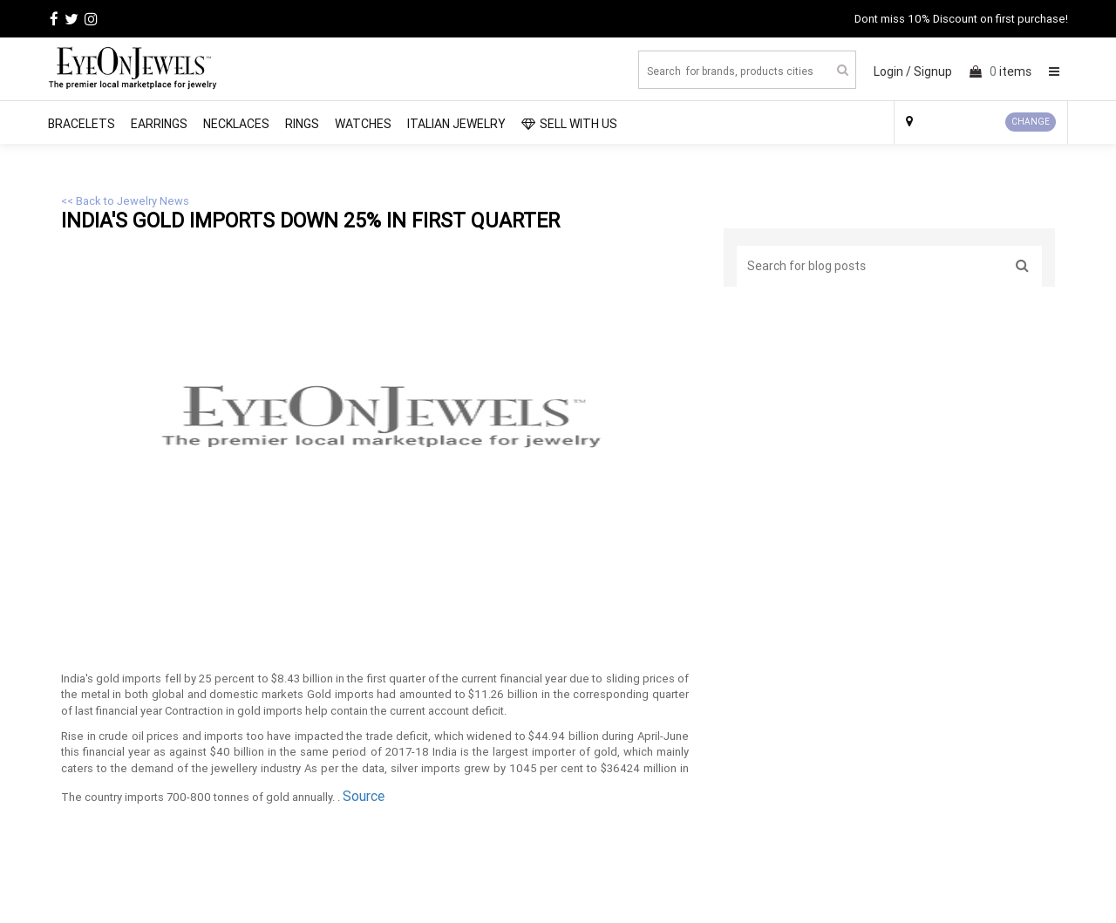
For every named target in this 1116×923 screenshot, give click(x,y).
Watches (363, 124)
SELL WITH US (569, 124)
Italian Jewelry (456, 124)
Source (363, 795)
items (1000, 71)
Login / (892, 71)
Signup (933, 71)
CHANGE (1030, 121)
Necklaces (236, 124)
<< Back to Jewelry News (125, 200)
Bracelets (81, 124)
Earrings (159, 124)
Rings (302, 124)
